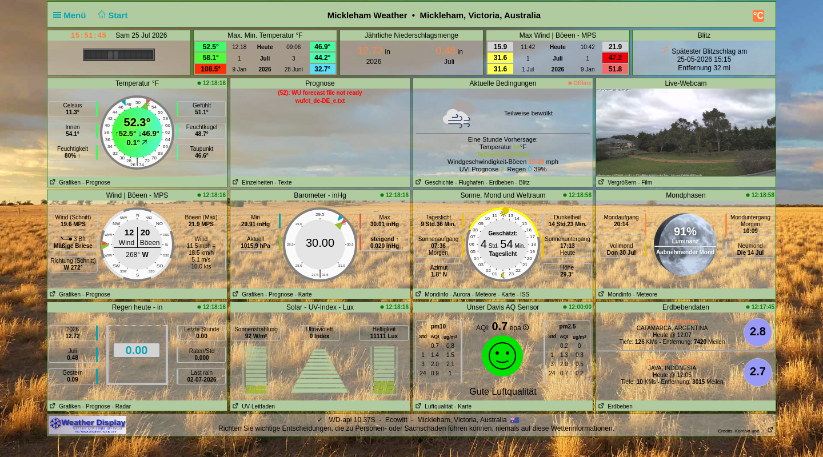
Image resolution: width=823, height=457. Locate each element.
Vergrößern (616, 182)
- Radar (121, 406)
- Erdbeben (500, 182)
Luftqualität (433, 406)
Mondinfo (430, 294)
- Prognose (96, 182)
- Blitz (523, 182)
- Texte (283, 182)
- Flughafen (469, 182)
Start (112, 15)
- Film (645, 182)
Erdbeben (614, 406)
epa (519, 328)
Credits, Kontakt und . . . (746, 431)
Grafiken (64, 182)
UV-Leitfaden (252, 406)
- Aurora (460, 294)
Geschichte (433, 182)
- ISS (523, 294)
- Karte (303, 294)
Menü (72, 15)
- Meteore (484, 294)
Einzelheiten (251, 182)
